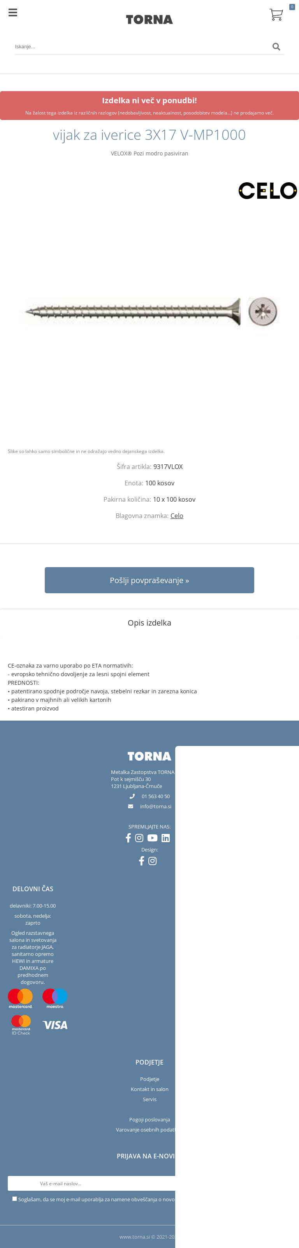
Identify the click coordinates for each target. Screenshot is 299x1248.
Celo (177, 515)
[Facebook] (130, 839)
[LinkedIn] (168, 839)
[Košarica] (276, 13)
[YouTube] (154, 839)
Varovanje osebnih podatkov (149, 1129)
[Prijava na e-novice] (283, 1183)
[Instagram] (141, 839)
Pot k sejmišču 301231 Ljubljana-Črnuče (136, 783)
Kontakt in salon (150, 1089)
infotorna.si (155, 806)
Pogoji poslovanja (149, 1119)
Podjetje (149, 1078)
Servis (150, 1099)
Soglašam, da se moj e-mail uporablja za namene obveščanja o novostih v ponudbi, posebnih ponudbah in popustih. (152, 1199)
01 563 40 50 (156, 796)
